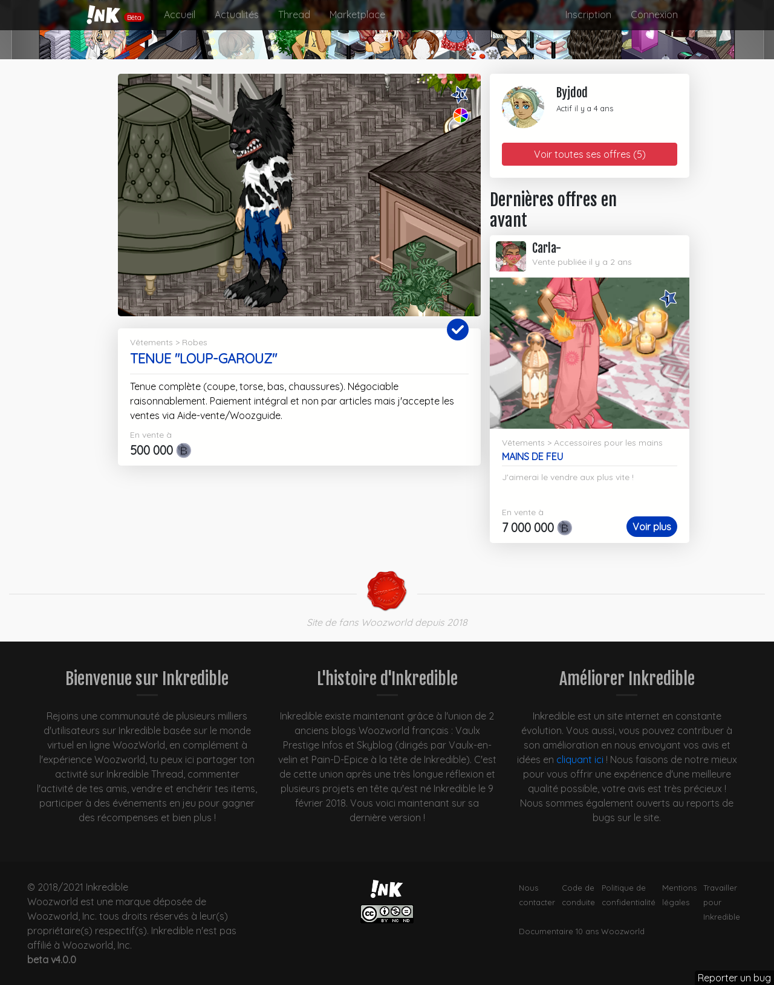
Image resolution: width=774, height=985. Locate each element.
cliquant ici (579, 759)
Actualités (237, 14)
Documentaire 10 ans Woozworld (582, 931)
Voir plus (652, 527)
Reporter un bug (734, 978)
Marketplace (357, 14)
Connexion (654, 14)
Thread (294, 14)
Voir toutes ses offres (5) (590, 154)
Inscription (588, 14)
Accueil (179, 14)
